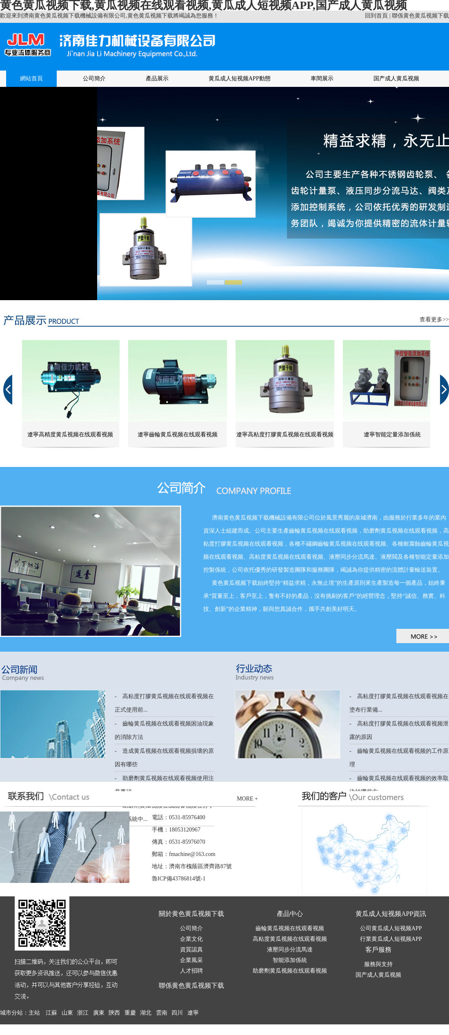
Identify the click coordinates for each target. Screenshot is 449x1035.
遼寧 (193, 1013)
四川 (177, 1013)
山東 (67, 1013)
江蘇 (51, 1013)
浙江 (83, 1013)
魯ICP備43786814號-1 (178, 879)
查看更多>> (434, 319)
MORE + (247, 799)
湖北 (145, 1013)
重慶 (130, 1013)
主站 (34, 1013)
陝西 (114, 1013)
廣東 (98, 1013)
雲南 (161, 1013)
